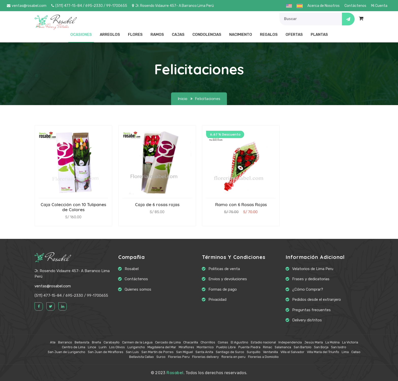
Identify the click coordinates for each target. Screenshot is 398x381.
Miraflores (186, 347)
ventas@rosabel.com (26, 6)
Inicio (183, 98)
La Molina (332, 342)
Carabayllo (112, 342)
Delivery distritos (307, 320)
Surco (160, 357)
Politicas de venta (224, 269)
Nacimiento (240, 34)
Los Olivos (117, 347)
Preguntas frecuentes (311, 310)
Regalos (269, 34)
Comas (223, 342)
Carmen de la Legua (137, 342)
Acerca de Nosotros (323, 6)
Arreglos (110, 34)
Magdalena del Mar (161, 347)
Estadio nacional (263, 342)
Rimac (267, 347)
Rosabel (52, 258)
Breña (96, 342)
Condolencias (206, 34)
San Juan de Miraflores (105, 352)
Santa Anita (204, 352)
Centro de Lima (73, 347)
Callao (355, 352)
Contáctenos (355, 6)
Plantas (319, 34)
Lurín (103, 347)
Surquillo (253, 352)
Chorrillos (208, 342)
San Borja (321, 347)
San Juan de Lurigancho (66, 352)
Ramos (157, 34)
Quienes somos (138, 289)
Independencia (290, 342)
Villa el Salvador (292, 352)
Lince (92, 347)
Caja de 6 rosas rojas (157, 204)
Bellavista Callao (141, 357)
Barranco (65, 342)
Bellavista (82, 342)
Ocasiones (81, 34)
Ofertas (294, 34)
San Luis (132, 352)
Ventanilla (270, 352)
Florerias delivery (205, 357)
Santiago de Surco (230, 352)
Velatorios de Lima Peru (312, 269)
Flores (135, 34)
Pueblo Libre (226, 347)
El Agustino (239, 342)
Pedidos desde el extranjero (316, 299)
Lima (345, 352)
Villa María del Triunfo (323, 352)
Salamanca (283, 347)
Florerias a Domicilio (263, 357)
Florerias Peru (179, 357)
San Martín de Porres (157, 352)
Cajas (178, 34)
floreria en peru (233, 357)
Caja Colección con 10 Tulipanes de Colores (73, 207)
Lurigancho (136, 347)
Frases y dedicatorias (310, 279)
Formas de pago (222, 289)
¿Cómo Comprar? (307, 289)
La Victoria (350, 342)
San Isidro (338, 347)
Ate (53, 342)
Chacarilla (190, 342)
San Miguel (184, 352)
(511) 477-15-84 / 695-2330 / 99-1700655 (89, 6)
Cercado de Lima (168, 342)
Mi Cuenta (379, 6)
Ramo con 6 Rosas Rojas (241, 204)
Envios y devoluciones (227, 279)
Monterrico (205, 347)
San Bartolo (302, 347)
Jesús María (313, 342)
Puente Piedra (249, 347)
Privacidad (217, 299)
